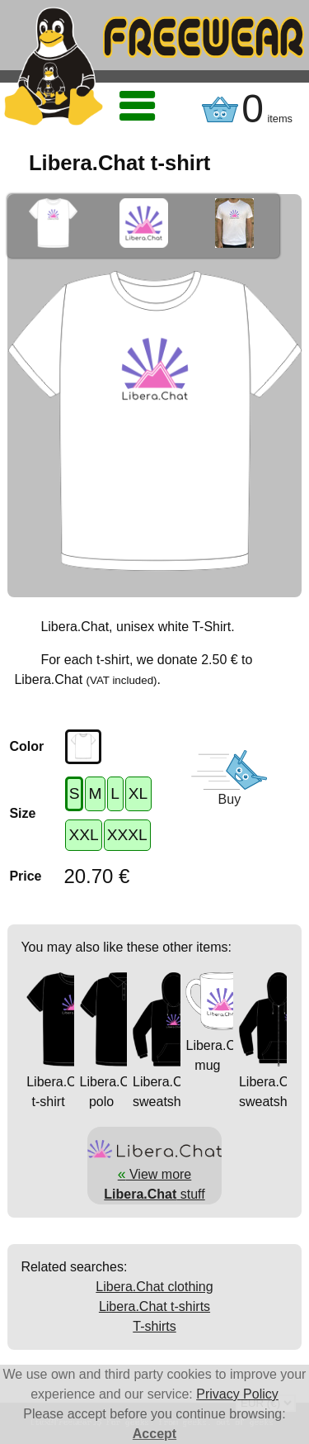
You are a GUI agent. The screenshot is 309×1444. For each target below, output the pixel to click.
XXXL (127, 834)
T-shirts (154, 1326)
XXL (83, 834)
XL (138, 793)
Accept (154, 1434)
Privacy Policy (237, 1394)
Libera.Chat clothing (154, 1287)
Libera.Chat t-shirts (154, 1306)
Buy (229, 799)
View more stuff (154, 1174)
